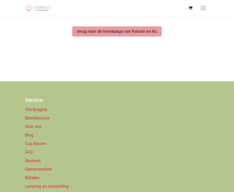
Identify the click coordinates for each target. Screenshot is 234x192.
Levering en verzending (46, 186)
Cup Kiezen (35, 143)
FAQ (29, 152)
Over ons (33, 126)
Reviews (33, 160)
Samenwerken (38, 169)
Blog (29, 135)
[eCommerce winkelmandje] (190, 7)
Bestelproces (37, 118)
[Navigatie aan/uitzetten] (203, 8)
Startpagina (36, 109)
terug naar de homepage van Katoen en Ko (117, 31)
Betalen (32, 177)
